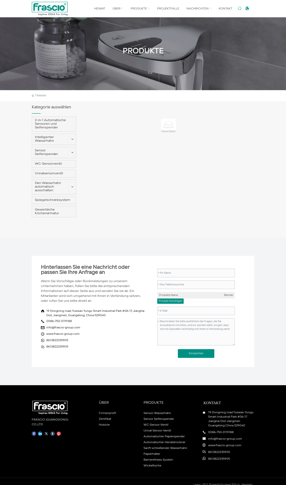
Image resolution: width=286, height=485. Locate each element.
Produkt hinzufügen (170, 301)
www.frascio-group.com (63, 334)
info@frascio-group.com (63, 327)
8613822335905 (57, 340)
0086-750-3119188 (59, 321)
